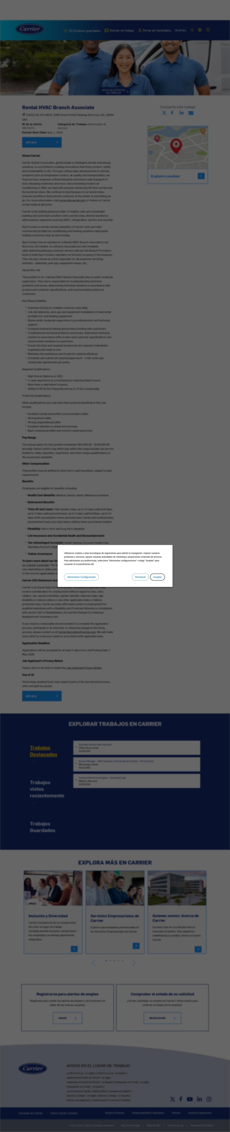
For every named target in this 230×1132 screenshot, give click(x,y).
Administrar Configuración (82, 578)
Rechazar (139, 578)
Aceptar (156, 578)
